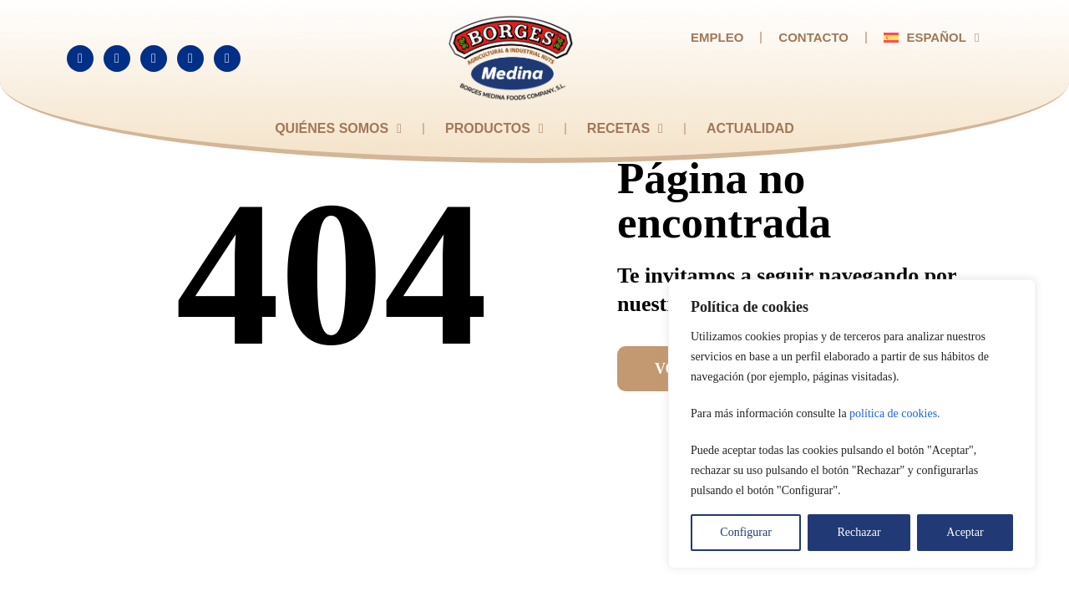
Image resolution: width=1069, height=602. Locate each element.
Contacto (813, 37)
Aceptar (964, 532)
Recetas (625, 129)
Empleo (717, 37)
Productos (494, 129)
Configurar (745, 532)
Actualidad (750, 128)
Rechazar (859, 532)
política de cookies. (894, 413)
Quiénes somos (338, 129)
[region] (852, 424)
